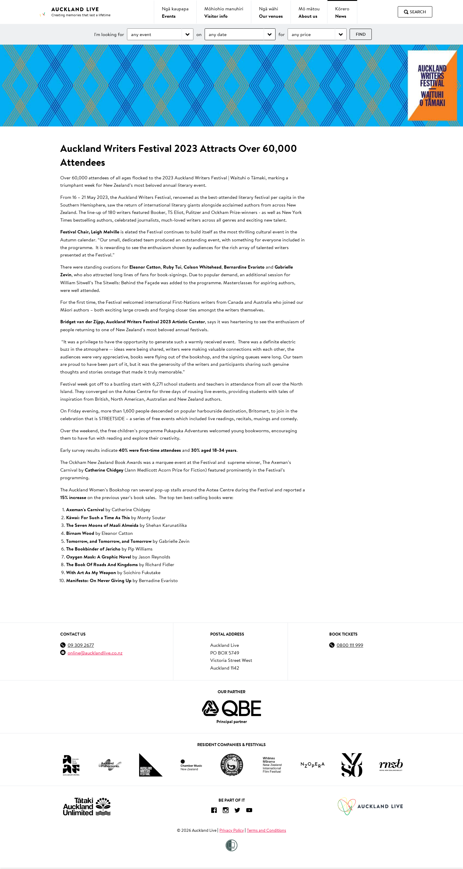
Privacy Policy (231, 830)
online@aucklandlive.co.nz (95, 652)
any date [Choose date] (217, 34)
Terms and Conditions (266, 830)
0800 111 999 (350, 645)
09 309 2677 (81, 645)
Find (361, 34)
